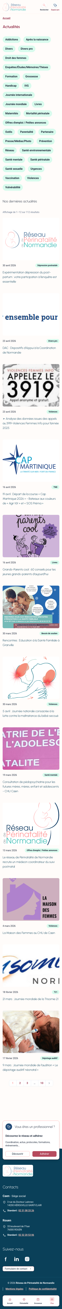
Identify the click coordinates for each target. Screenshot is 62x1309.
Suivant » (49, 1083)
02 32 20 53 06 (26, 1235)
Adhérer (44, 1153)
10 (41, 1083)
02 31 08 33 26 (26, 1210)
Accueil (6, 18)
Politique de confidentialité (43, 1289)
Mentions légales (14, 1289)
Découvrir (17, 1153)
